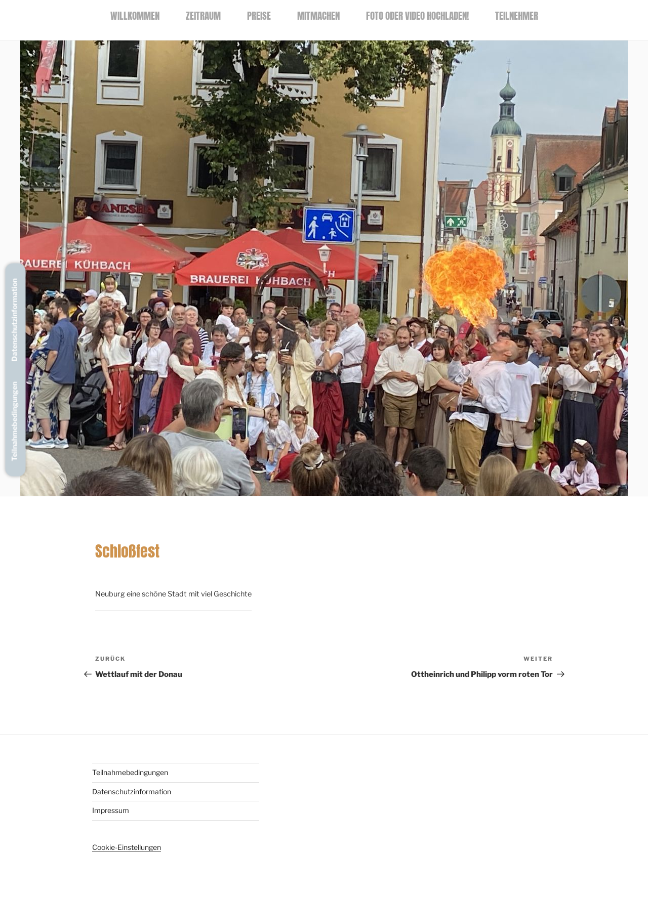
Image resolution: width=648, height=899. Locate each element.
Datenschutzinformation (14, 319)
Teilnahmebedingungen (14, 421)
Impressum (110, 810)
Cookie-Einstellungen (126, 847)
